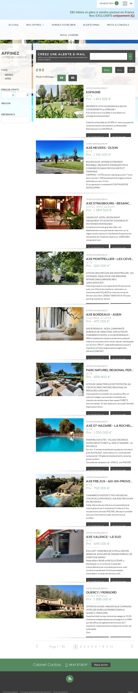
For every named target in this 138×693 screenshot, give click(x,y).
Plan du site (35, 685)
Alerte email (79, 25)
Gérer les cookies (60, 683)
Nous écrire (101, 655)
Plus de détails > (97, 128)
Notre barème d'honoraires (16, 685)
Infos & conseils (102, 25)
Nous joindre (124, 25)
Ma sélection (109, 3)
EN (131, 3)
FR (125, 3)
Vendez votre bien (54, 25)
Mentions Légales (10, 683)
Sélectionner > (120, 128)
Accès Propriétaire (50, 685)
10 (111, 638)
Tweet (130, 683)
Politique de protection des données (35, 683)
